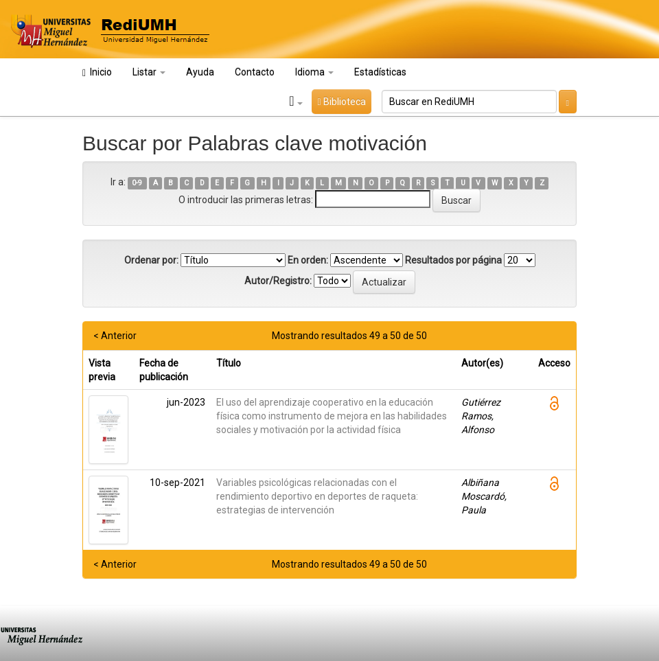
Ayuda (200, 72)
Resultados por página (453, 260)
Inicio (97, 72)
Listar (148, 72)
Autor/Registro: (278, 280)
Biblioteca (341, 101)
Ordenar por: (151, 260)
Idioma (314, 72)
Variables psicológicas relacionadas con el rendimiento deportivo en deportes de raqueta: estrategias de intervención (317, 496)
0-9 (137, 182)
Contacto (255, 72)
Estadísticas (380, 72)
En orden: (308, 260)
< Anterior (115, 335)
